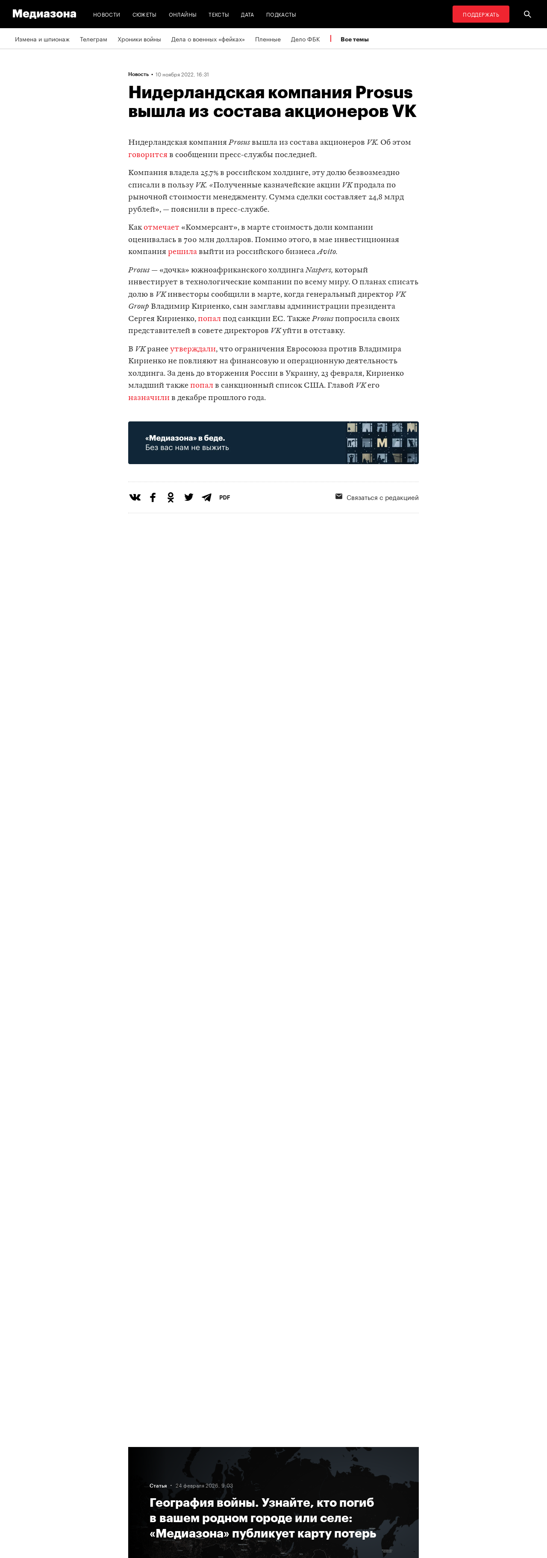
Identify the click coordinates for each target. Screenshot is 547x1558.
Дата (247, 14)
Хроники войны (139, 38)
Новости (107, 14)
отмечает (161, 227)
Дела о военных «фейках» (208, 38)
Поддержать (481, 14)
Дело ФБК (305, 38)
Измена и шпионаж (42, 38)
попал (209, 319)
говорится (148, 155)
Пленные (268, 38)
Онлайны (183, 14)
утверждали (193, 349)
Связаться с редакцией (377, 496)
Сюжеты (144, 14)
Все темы (355, 39)
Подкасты (281, 14)
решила (182, 252)
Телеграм (93, 38)
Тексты (219, 14)
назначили (149, 398)
